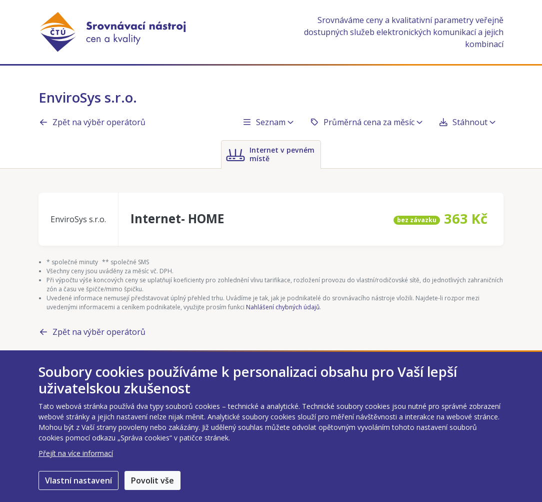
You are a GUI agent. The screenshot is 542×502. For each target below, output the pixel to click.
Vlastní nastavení (78, 480)
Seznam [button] (268, 122)
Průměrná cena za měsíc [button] (366, 122)
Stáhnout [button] (467, 122)
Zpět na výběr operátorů (92, 122)
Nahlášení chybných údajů (283, 307)
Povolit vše (152, 480)
